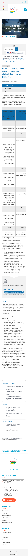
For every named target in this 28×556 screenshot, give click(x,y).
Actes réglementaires (7, 522)
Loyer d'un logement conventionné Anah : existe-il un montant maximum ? (14, 388)
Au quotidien (5, 513)
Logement (16, 56)
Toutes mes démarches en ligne (14, 450)
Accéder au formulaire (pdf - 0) (14, 292)
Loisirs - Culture (6, 517)
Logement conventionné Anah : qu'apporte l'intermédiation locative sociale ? (14, 398)
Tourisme (4, 520)
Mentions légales (6, 542)
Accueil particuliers (7, 56)
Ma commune (5, 510)
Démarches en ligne (6, 532)
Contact (4, 544)
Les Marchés (5, 537)
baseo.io (15, 439)
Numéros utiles (5, 539)
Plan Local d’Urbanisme (7, 535)
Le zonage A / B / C (11, 429)
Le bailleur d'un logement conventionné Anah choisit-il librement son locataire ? (13, 60)
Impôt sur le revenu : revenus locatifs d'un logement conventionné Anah (13, 409)
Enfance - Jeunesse (6, 515)
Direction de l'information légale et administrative (12, 438)
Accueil (3, 450)
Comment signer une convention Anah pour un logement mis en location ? (14, 393)
